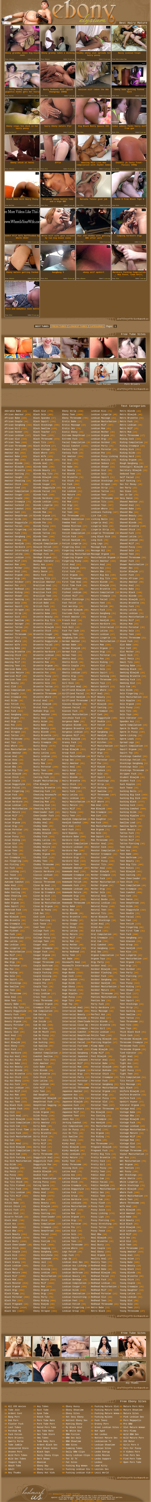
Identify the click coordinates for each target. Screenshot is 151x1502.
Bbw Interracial (14, 938)
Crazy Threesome (43, 1000)
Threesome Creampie (131, 1042)
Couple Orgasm (42, 979)
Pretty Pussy (98, 1168)
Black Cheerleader (15, 1245)
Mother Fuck (98, 878)
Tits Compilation (130, 1077)
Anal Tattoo (12, 735)
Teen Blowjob (127, 871)
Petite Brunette (100, 1025)
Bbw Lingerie (12, 948)
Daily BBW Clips (75, 1452)
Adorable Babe (13, 411)
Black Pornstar (14, 1297)
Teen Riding (127, 986)
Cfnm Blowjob (41, 784)
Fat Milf (67, 498)
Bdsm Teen (10, 1000)
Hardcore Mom (70, 850)
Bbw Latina (11, 941)
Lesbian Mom (98, 428)
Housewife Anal (71, 962)
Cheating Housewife (45, 795)
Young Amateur (128, 1252)
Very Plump (129, 1431)
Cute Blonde (40, 1070)
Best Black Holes (47, 1448)
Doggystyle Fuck (43, 1161)
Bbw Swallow (12, 986)
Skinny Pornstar (129, 627)
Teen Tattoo (127, 1018)
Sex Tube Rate (45, 1431)
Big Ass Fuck (12, 1084)
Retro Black (98, 1311)
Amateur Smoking (14, 599)
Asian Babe (11, 763)
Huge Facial (69, 990)
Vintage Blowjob (129, 1119)
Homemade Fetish (71, 882)
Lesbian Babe (70, 1269)
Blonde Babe (40, 467)
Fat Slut (67, 508)
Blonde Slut (40, 529)
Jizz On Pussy (70, 1129)
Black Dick (11, 1255)
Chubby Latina (42, 840)
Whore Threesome (129, 1203)
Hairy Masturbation (73, 802)
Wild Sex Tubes (18, 1382)
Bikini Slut (12, 1213)
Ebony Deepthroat (44, 1231)
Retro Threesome (129, 435)
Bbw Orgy (10, 962)
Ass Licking (12, 871)
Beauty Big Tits (14, 1007)
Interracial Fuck (72, 1049)
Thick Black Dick (130, 1032)
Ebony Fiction (45, 1469)
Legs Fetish (69, 1252)
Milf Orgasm (98, 749)
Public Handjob (100, 1185)
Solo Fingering (129, 693)
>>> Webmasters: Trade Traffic (64, 1494)
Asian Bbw (10, 767)
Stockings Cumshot (131, 756)
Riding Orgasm (128, 460)
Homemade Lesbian (72, 889)
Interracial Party (73, 1077)
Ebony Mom (39, 1286)
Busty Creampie (42, 742)
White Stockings (129, 1185)
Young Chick (127, 1279)
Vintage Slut (127, 1143)
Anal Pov (10, 725)
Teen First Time (129, 931)
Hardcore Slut (70, 861)
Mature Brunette (100, 589)
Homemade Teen (70, 899)
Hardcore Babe (70, 836)
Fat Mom (66, 502)
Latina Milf (69, 1210)
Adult (103, 1382)
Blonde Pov (40, 522)
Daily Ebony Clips (48, 1455)
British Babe (41, 603)
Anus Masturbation (15, 749)
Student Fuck (127, 781)
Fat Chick (68, 481)
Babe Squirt (12, 906)
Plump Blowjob (99, 1049)
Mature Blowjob (100, 585)
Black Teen (40, 435)
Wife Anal (125, 1206)
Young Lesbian (128, 1297)
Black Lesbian (13, 1265)
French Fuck (69, 624)
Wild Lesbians (128, 1231)
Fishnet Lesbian (71, 592)
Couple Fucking (42, 972)
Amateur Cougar (14, 495)
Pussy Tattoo (98, 1227)
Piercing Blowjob (101, 1039)
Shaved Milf (127, 543)
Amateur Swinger (14, 624)
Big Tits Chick (14, 1182)
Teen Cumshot (127, 892)
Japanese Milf (70, 1112)
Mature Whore (98, 690)
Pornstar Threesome (102, 1109)
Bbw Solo (10, 976)
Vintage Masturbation (132, 1129)
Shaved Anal (127, 505)
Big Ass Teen (12, 1102)
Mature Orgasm (99, 648)
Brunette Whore (42, 697)
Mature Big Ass (100, 575)
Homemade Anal (70, 871)
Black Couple (12, 1252)
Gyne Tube (43, 1413)
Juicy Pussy (69, 1140)
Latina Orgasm (70, 1217)
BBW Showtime (73, 1441)
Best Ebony (11, 1046)
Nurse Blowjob (99, 917)
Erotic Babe (69, 421)
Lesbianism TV (103, 1441)
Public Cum (97, 1178)
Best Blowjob (12, 1042)
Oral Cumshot (98, 945)
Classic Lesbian (43, 875)
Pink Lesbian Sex (133, 1417)
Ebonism (41, 1462)
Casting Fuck (41, 777)
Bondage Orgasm (42, 557)
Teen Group (126, 945)
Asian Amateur (13, 753)
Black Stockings (43, 425)
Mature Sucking (100, 676)
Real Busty (97, 1245)
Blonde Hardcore (43, 498)
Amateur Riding (14, 592)
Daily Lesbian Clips (78, 1455)
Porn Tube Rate (46, 1420)
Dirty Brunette (42, 1133)
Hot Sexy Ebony (75, 1417)
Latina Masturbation (74, 1206)
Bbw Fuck (10, 934)
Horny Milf (68, 938)
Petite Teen (98, 1035)
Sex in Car (126, 495)
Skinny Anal (127, 585)
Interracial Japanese (75, 1056)
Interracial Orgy (72, 1074)
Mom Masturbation (101, 826)
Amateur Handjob (14, 543)
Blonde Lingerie (43, 505)
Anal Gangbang (13, 714)
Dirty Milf (40, 1143)
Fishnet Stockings (73, 599)
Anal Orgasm (12, 718)
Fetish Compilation (73, 533)
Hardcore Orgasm (71, 854)
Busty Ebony (40, 746)
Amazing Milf (12, 662)
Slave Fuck (126, 641)
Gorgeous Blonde (71, 725)
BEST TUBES (42, 326)
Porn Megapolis (132, 1420)
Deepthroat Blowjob (45, 1098)
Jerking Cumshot (71, 1122)
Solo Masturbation (131, 697)
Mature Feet (98, 603)
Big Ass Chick (13, 1077)
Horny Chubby (70, 920)
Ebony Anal (40, 1192)
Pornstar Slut (99, 1102)
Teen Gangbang (128, 938)
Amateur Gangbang (15, 536)
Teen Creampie (128, 889)
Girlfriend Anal (71, 686)
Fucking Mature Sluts (107, 1406)
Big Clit (10, 1112)
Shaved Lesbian (129, 540)
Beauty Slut (12, 1032)
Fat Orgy (67, 505)
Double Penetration (45, 1178)
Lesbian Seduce (100, 463)
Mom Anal (96, 805)
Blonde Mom (40, 512)
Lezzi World (102, 1473)
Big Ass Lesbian (14, 1088)
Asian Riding (12, 840)
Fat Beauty (68, 470)
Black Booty (12, 1241)
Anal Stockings (14, 728)
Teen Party (126, 972)
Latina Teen (69, 1241)
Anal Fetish (12, 704)
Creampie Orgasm (43, 1004)
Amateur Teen (12, 631)
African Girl (12, 428)
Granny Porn (102, 1424)
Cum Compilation (43, 1011)
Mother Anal (98, 868)
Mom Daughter (98, 819)
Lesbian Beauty (71, 1276)
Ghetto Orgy (69, 676)
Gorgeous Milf (70, 735)
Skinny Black (127, 592)
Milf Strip (97, 784)
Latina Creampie (71, 1185)
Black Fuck (11, 1259)
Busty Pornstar (42, 767)
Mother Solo (98, 892)
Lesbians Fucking (101, 512)
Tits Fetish (127, 1081)
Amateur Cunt (12, 512)
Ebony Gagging (42, 1248)
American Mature (14, 672)
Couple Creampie (43, 969)
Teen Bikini (127, 868)
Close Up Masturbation (47, 903)
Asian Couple (12, 781)
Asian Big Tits (14, 770)
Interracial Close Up (75, 1025)
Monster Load (98, 857)
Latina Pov (68, 1227)
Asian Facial (12, 788)
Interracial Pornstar (75, 1081)
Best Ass (10, 1039)
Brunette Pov (41, 672)
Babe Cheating (13, 896)
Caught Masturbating (46, 781)
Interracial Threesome (75, 1088)
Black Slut (40, 411)
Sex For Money (128, 484)
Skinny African (129, 578)
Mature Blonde (99, 582)
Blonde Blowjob (42, 477)
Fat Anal (67, 460)
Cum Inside (40, 1021)
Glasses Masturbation (75, 714)
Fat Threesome (70, 515)
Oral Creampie (99, 938)
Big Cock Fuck (13, 1133)
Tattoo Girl (127, 836)
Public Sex (97, 1192)
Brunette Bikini (43, 624)
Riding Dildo (127, 453)
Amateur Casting (14, 474)
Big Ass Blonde (14, 1070)
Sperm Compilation (131, 725)
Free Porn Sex (131, 1455)
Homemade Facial (71, 878)
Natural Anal (98, 896)
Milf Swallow (98, 791)
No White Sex (73, 1431)
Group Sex (68, 760)
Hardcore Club (70, 840)
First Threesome (71, 578)
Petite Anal (98, 1018)
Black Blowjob (13, 1238)
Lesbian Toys (98, 505)
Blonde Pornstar (43, 519)
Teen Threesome (129, 1021)
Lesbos (98, 1462)
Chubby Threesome (44, 864)
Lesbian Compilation (74, 1283)
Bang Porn (103, 358)
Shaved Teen (127, 554)
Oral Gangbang (99, 948)
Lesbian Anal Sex (72, 1262)
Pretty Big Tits (100, 1154)
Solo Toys (125, 714)
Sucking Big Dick (130, 798)
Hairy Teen (68, 815)
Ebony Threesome (71, 418)
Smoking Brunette (130, 676)
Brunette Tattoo (43, 686)
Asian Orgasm (12, 822)
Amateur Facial (14, 526)
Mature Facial (99, 599)
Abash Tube (75, 1382)
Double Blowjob (42, 1171)
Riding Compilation (131, 442)
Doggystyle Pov (42, 1164)
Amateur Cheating (15, 481)
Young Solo (126, 1304)
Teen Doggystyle (129, 910)
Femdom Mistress (71, 526)
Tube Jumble (46, 1357)
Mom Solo (96, 833)
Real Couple (98, 1248)
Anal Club (10, 686)
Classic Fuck (41, 868)
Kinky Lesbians (71, 1154)
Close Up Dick (42, 896)
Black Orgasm (12, 1286)
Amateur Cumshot (14, 508)
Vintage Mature (129, 1133)
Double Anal (40, 1168)
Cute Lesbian (41, 1084)
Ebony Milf (40, 1283)
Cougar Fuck (40, 952)
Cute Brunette (42, 1074)
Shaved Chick (127, 529)
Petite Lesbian (100, 1032)
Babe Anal (10, 885)
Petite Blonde (99, 1021)
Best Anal (10, 1035)
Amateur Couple (14, 498)
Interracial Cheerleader (77, 1021)
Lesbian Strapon (100, 484)
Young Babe (126, 1262)
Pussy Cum (97, 1199)
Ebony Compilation (44, 1224)
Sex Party (125, 488)
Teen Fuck (125, 934)
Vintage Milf (127, 1136)
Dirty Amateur (42, 1122)
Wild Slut (125, 1241)
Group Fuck (68, 753)
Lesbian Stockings (102, 481)
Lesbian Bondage (71, 1279)
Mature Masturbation (103, 641)
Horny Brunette (71, 917)
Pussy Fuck (97, 1206)
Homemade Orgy (70, 896)
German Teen (69, 655)
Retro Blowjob (128, 414)
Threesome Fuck (129, 1046)
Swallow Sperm (128, 826)
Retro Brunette (129, 418)
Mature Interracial (102, 627)
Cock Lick (39, 917)
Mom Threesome (99, 840)
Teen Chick (126, 882)
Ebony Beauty (41, 1203)
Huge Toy (67, 1004)
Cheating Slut (42, 805)
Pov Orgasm (97, 1133)
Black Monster (13, 1283)
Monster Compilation (103, 850)
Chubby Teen (40, 861)
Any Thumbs (132, 1382)
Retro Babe (97, 1307)
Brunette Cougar (43, 634)
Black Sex (10, 1311)
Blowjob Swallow (43, 550)
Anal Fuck (10, 711)
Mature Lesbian (100, 634)
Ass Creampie (12, 857)
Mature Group (98, 617)
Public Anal (98, 1175)
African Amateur (14, 414)
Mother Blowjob (100, 871)
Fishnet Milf (70, 596)
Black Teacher (42, 432)
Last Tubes (46, 383)
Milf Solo (97, 774)
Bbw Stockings (13, 983)
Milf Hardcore (99, 739)
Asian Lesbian (13, 805)
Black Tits (40, 442)
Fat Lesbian (69, 491)
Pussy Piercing (100, 1220)
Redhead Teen (98, 1300)
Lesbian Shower (100, 467)
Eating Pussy (41, 1182)
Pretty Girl (98, 1164)
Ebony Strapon (42, 1311)
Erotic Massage (71, 425)
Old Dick (96, 931)
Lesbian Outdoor (100, 442)
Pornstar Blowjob (101, 1067)
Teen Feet (125, 920)
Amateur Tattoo (14, 627)
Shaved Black (127, 519)
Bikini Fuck (12, 1210)
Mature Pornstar (100, 655)
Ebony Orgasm (41, 1290)
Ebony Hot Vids (46, 1473)
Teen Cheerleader (130, 878)
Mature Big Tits (100, 578)
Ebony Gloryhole (43, 1255)
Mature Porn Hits (133, 1406)
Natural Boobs (99, 899)
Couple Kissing (42, 976)
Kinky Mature (70, 1157)
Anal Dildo (11, 700)
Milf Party (97, 756)
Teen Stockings (129, 1004)
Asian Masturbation (16, 808)
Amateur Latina (14, 554)
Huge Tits (68, 1000)
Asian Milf (11, 815)
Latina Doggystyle (73, 1189)
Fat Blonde (68, 474)
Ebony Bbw (39, 1199)
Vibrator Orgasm (129, 1105)
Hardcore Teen (70, 864)
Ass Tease (10, 875)
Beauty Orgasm (13, 1021)
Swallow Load (127, 822)
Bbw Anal (10, 913)
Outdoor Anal (98, 965)
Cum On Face (40, 1028)
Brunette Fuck (42, 648)
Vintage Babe (127, 1112)
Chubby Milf (40, 850)
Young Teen (126, 1307)
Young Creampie (129, 1286)
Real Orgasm (98, 1255)
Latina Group (70, 1196)
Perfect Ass (98, 1014)
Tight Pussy (127, 1070)
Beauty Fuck (12, 1014)
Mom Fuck (96, 822)
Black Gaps (43, 1452)
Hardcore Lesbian (72, 847)
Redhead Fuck (98, 1279)
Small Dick (126, 655)
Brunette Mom (41, 662)
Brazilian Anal (42, 585)
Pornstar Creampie (102, 1077)
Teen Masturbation (131, 959)
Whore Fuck (126, 1192)
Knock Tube (43, 1417)
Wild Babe (125, 1217)
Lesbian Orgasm (100, 435)
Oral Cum (96, 941)
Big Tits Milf (13, 1196)
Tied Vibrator (128, 1053)
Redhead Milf (98, 1290)
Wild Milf (125, 1234)
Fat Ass (66, 463)
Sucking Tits (127, 819)
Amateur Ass (12, 453)
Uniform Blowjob (129, 1091)
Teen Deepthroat (129, 903)
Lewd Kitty (101, 1466)
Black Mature (12, 1272)
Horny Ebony (69, 927)
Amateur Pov (12, 585)
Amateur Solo (12, 603)
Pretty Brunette (100, 1157)
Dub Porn (132, 358)
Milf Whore (97, 802)
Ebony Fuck (40, 1245)
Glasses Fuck (70, 711)
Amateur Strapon (14, 610)
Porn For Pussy (132, 1448)
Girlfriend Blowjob (73, 690)
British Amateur (43, 599)
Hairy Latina (70, 795)
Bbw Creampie (12, 924)
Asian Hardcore (14, 802)
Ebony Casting (42, 1213)
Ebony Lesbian (42, 1272)
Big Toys (10, 1199)
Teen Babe (125, 854)
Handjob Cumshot (71, 822)
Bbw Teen (10, 990)
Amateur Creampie (15, 502)
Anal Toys (10, 742)
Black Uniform (42, 446)
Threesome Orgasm (130, 1049)
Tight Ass (125, 1063)
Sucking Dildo (128, 812)
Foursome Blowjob (72, 610)
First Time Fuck (71, 585)
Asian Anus (11, 760)
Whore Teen (126, 1199)
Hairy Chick (69, 784)
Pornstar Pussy (100, 1098)
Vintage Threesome (131, 1150)
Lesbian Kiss (98, 411)
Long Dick (97, 540)
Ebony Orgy (40, 1293)
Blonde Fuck (40, 495)
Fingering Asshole (73, 550)
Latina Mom (68, 1213)
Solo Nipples (127, 700)
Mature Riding (99, 662)
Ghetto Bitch (70, 662)
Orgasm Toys (98, 959)
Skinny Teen (127, 634)
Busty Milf (40, 760)
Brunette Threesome (45, 693)
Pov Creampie (98, 1119)
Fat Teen (67, 512)
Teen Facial (127, 917)
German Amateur (71, 641)
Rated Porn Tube (46, 1427)
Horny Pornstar (71, 948)
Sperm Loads (127, 739)
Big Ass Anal (12, 1056)
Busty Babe (40, 725)
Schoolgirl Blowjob (131, 467)
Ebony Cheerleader (44, 1217)
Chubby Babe (40, 826)
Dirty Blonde (41, 1129)
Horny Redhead (70, 952)
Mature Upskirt (100, 686)
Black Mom (10, 1279)
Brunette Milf (42, 658)
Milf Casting (98, 707)
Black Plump (12, 1293)
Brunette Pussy (42, 676)
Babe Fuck (10, 899)
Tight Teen (126, 1074)
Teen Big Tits (128, 864)
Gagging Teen (70, 634)
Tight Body (126, 1067)
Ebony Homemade (42, 1259)
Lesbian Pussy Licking (104, 456)
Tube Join (46, 358)
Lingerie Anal (99, 522)
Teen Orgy (125, 965)
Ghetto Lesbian (71, 672)
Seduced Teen (127, 474)
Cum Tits (39, 1049)
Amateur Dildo (13, 519)
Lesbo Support (103, 1459)
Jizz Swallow (70, 1136)
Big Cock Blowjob (15, 1119)
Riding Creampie (129, 446)
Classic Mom (40, 878)
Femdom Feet (69, 522)
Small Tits (126, 662)
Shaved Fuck (127, 533)
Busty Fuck (40, 749)
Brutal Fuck (40, 707)
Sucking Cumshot (129, 808)
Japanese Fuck (70, 1105)
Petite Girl (98, 1028)
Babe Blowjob (12, 889)
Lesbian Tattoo (100, 491)
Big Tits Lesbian (15, 1192)
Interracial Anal (72, 1007)
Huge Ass (67, 969)
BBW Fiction (73, 1434)
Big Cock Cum (12, 1126)
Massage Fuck (98, 547)
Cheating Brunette (44, 788)
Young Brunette (129, 1276)
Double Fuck (40, 1175)
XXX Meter (129, 1441)
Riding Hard (127, 456)
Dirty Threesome (43, 1154)
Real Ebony (97, 1252)
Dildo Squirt (41, 1119)
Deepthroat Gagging (45, 1105)
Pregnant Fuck (99, 1150)
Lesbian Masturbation (104, 421)
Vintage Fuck (127, 1122)
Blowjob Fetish (42, 547)
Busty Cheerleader (44, 739)
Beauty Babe (12, 1004)
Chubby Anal (40, 822)
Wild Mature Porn (133, 1438)
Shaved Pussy (127, 547)
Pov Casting (98, 1115)
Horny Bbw (68, 910)
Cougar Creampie (43, 948)
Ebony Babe (40, 1196)
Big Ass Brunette (15, 1074)
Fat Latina (68, 488)
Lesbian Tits (98, 502)
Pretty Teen (98, 1171)
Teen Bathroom (128, 857)
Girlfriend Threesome (75, 700)
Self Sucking (127, 481)
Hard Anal (68, 826)
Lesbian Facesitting (74, 1297)
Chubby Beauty (42, 829)
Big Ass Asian (13, 1060)
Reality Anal (98, 1259)
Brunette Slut (42, 679)
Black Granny (12, 1262)
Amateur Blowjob (14, 467)
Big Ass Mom (12, 1095)
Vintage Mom (127, 1140)
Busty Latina (41, 753)
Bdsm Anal (10, 997)
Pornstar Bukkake (101, 1070)
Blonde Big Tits (43, 474)
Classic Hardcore (44, 871)
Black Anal (11, 1220)
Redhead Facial (100, 1276)
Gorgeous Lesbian (72, 732)
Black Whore (40, 453)
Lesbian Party (99, 446)
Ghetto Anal (69, 658)
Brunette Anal (42, 610)
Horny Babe (68, 906)
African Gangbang (15, 425)
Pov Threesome (99, 1143)
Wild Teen (125, 1245)
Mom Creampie (98, 812)
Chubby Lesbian (42, 843)
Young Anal (126, 1255)
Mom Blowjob (98, 808)
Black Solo (40, 414)
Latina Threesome (72, 1245)
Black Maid (11, 1269)
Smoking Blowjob (129, 672)
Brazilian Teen (42, 596)
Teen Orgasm (127, 962)
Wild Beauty (127, 1220)
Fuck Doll (68, 627)
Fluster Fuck (18, 383)
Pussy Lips (97, 1217)
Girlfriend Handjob (73, 697)
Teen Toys (125, 1028)
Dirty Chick (40, 1136)
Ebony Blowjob (42, 1206)
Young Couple (127, 1283)
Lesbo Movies (102, 1455)
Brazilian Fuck (42, 592)
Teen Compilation (130, 885)
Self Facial (127, 477)
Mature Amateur (100, 561)
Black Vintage (42, 449)
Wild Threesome (129, 1248)
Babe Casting (12, 892)
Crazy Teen (40, 997)
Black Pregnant (14, 1304)
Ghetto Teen (69, 679)
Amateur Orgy (12, 578)
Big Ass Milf (12, 1091)
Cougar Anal (40, 945)
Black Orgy (11, 1290)
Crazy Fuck (40, 990)
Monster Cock (98, 847)
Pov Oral (96, 1129)
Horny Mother (70, 945)
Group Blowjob (70, 749)
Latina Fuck (69, 1192)
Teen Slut (125, 993)
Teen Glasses (127, 941)
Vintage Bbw (127, 1115)
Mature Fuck (98, 610)
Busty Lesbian (42, 756)
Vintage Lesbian (129, 1126)
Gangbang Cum (70, 638)
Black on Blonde (43, 460)
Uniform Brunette (130, 1095)
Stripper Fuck (128, 774)
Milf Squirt (98, 777)
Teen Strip (126, 1007)
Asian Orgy (11, 826)
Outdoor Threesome (102, 993)
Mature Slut (98, 665)
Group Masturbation (73, 756)
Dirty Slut (40, 1147)
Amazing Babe (12, 648)
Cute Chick (40, 1077)
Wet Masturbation (130, 1161)
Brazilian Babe (42, 589)
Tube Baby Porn (46, 1441)
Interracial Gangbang (75, 1053)
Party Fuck (97, 1004)
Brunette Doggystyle (46, 641)
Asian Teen (11, 850)
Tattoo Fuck (127, 833)
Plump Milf (97, 1053)
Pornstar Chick (100, 1074)
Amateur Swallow (14, 620)
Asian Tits (11, 854)
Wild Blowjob (127, 1227)
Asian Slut (11, 843)
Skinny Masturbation (132, 617)
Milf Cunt (97, 714)
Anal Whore (11, 746)
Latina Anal (69, 1171)
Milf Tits (97, 798)
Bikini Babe (12, 1203)
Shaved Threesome (130, 557)
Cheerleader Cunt (44, 812)
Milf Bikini (98, 700)
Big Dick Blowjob (15, 1147)
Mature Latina (99, 631)
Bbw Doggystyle (14, 927)
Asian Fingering (14, 791)
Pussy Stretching (101, 1224)
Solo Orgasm (127, 704)
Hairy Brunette (71, 781)
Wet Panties (127, 1168)
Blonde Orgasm (42, 515)
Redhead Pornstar (101, 1293)
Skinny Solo (127, 631)
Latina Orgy (69, 1220)
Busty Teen (40, 770)
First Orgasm (70, 575)
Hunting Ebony (74, 1424)
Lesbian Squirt (100, 477)
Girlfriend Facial (73, 693)
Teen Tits (125, 1025)
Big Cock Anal (13, 1115)
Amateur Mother (14, 568)
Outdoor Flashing (101, 972)
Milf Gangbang (99, 732)
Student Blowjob (129, 777)
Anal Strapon (12, 732)
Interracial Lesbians (75, 1060)
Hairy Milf (68, 808)
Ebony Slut (40, 1307)
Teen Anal (125, 847)
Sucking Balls (128, 791)
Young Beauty (127, 1265)
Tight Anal (126, 1056)
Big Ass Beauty (14, 1067)
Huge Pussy (68, 997)
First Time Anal (71, 582)
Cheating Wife (42, 808)
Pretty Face (98, 1161)
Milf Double (98, 721)
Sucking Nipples (129, 815)
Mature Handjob (100, 620)
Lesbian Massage (100, 418)
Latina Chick (70, 1182)
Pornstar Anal (99, 1060)
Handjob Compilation (74, 819)
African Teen (12, 442)
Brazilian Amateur (44, 582)
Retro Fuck (126, 421)
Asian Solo (11, 847)
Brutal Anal (40, 700)
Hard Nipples (70, 833)
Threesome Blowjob (131, 1039)
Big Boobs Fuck (14, 1109)
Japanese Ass (70, 1095)
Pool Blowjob (98, 1056)
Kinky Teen (68, 1161)
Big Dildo (10, 1164)
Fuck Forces (103, 383)
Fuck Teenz (101, 1420)
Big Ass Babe (12, 1063)
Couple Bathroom (43, 965)
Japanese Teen (70, 1115)
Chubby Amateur (42, 819)
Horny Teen (68, 955)
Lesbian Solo (98, 474)
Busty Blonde (41, 732)
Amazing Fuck (12, 658)
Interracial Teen (72, 1084)
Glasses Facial (71, 707)
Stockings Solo (129, 767)
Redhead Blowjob (100, 1272)
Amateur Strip (13, 613)
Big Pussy (10, 1175)
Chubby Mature (42, 847)
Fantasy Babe (70, 449)
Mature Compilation (102, 592)
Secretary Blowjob (131, 470)
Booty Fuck (40, 575)
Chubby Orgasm (42, 854)
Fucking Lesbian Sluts (79, 1469)
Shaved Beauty (128, 515)
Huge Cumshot (70, 979)
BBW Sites (71, 1445)
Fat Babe (67, 467)
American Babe (13, 669)
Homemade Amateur (72, 868)
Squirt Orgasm (128, 749)
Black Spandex (42, 418)
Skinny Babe (127, 589)
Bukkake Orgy (41, 711)
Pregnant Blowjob (101, 1147)
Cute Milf (39, 1088)
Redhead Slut (98, 1297)
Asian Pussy (12, 836)
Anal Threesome (14, 739)
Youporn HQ (46, 1382)
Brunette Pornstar (44, 669)
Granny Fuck (69, 742)
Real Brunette (99, 1241)
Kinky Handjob (70, 1150)
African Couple (14, 421)
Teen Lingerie (128, 955)
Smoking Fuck (127, 679)
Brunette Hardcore (44, 652)
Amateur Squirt (14, 606)
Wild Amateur (127, 1213)
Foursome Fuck (70, 613)
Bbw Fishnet (12, 931)
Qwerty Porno (18, 1357)
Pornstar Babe (99, 1063)
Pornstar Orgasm (100, 1091)
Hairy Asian (69, 770)
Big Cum (9, 1140)
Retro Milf (126, 428)
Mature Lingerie (100, 638)
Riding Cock (127, 439)
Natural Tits (98, 913)
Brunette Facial (43, 645)
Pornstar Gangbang (102, 1084)
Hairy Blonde (70, 777)
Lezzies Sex (102, 1469)
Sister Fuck (127, 575)
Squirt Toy (126, 753)
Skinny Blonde (128, 596)
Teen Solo (125, 997)
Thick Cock (126, 1035)
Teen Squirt (127, 1000)
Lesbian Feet (70, 1300)
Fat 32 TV (71, 1459)
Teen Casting (127, 875)
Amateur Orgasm (14, 575)
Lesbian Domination (73, 1293)
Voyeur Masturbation (132, 1154)
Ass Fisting (12, 864)
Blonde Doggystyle (44, 488)
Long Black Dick (100, 536)
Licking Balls (99, 519)
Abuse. (99, 1501)
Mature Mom (97, 645)
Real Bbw (96, 1234)
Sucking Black (128, 802)
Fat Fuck (67, 484)
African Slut (12, 439)
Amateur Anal (12, 449)
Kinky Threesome (71, 1164)
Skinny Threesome (130, 638)
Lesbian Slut (98, 470)
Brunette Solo (42, 683)
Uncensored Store (75, 1357)
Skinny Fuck (127, 606)
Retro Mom (125, 432)
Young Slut (126, 1300)
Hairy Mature (70, 805)
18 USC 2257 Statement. (83, 1501)
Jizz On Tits (70, 1133)
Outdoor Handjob (100, 983)
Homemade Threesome (73, 903)
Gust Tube (43, 1410)
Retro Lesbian (128, 425)
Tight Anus (126, 1060)
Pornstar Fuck (99, 1081)
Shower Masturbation (132, 564)
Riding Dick (127, 449)
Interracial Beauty (73, 1014)
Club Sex (39, 913)
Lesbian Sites (103, 1448)
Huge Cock (68, 976)
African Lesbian (14, 435)
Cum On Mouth (41, 1032)
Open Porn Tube (132, 1462)
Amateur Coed (12, 488)
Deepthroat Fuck (43, 1102)
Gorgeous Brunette (73, 728)
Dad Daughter (41, 1095)
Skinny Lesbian (129, 613)
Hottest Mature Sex (106, 1438)
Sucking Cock (127, 805)
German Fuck (69, 652)
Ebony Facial (41, 1234)
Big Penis (10, 1171)
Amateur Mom (12, 564)
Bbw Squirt (11, 979)
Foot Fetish (69, 603)
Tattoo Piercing (129, 843)
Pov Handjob (98, 1122)
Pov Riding (97, 1136)
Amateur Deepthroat (16, 515)
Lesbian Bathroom (72, 1272)
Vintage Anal (127, 1109)
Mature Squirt (99, 672)
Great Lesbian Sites (107, 1427)
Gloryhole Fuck (71, 718)
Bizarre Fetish (14, 1217)
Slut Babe (125, 645)
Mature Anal (98, 564)
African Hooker (14, 432)
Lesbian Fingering (73, 1307)
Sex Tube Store (46, 1434)
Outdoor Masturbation (104, 986)
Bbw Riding (11, 972)
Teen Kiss (125, 952)
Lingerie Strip (100, 529)
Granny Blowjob (71, 739)
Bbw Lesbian (12, 945)
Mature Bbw (97, 571)
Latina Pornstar (71, 1224)
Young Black (127, 1269)
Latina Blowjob (71, 1178)
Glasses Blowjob (71, 704)
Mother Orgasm (99, 885)
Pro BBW (127, 1424)
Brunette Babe (42, 613)
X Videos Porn (131, 1452)
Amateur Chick (13, 484)
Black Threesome (43, 439)
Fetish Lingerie (71, 543)
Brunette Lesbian (44, 655)
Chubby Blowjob (42, 833)
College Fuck (41, 931)
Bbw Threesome (13, 993)
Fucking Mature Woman (107, 1413)
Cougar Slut (40, 959)
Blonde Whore (41, 540)
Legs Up (66, 1259)
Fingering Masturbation (76, 554)
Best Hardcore (13, 1053)
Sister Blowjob (129, 571)
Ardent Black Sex (47, 1445)
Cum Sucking (40, 1042)
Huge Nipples (70, 993)
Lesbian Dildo (70, 1290)
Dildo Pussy (40, 1115)
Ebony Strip (69, 411)
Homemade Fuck (70, 885)
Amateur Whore (13, 641)
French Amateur (71, 617)
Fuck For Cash (70, 631)
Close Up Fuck (42, 899)
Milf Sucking (98, 788)
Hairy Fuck (68, 791)
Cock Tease (40, 924)
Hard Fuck (68, 829)
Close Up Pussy (42, 910)
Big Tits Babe (13, 1178)
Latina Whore (70, 1248)
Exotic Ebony (70, 432)
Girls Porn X (131, 1445)
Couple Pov (40, 983)
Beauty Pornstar (14, 1025)
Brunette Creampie (44, 638)
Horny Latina (70, 931)
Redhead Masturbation (104, 1286)
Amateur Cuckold (14, 505)
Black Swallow (42, 428)
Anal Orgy (10, 721)
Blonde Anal (40, 463)
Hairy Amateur (70, 763)
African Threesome (15, 446)
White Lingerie (129, 1182)
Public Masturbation (103, 1189)
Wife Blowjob (127, 1210)
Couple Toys (40, 986)
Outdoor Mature (100, 990)
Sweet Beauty (127, 829)
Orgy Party (97, 962)
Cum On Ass (40, 1025)
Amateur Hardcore (15, 547)
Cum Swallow (40, 1046)
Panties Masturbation (104, 997)
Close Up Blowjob (44, 889)
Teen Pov (125, 979)
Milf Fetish (98, 725)
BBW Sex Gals (73, 1438)
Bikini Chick (12, 1206)
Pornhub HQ (75, 383)
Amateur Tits (12, 638)
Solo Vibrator (128, 718)
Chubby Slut (40, 857)
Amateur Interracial (17, 550)
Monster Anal (98, 843)
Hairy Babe (68, 774)
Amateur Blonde (14, 463)
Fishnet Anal (70, 589)
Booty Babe (40, 568)
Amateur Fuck (12, 533)
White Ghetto (127, 1178)
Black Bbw (10, 1231)
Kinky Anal (68, 1143)
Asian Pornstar (14, 829)
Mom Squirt (97, 836)
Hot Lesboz (101, 1434)
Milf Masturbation (102, 746)
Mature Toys (98, 683)
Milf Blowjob (98, 704)
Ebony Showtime (75, 1410)
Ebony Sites (73, 1413)
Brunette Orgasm (43, 665)
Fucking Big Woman (76, 1466)
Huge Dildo (68, 983)
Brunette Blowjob (44, 627)
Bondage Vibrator (44, 561)
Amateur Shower (14, 596)
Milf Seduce (98, 770)
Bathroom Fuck (13, 910)
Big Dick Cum (12, 1154)
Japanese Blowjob (72, 1102)
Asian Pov (10, 833)
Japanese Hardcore (73, 1109)
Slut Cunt (125, 648)
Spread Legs (127, 742)
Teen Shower (127, 990)
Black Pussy (12, 1307)
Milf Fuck (97, 728)
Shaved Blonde (128, 522)
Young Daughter (129, 1290)
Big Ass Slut (12, 1098)
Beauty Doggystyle (15, 1011)
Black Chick (12, 1248)
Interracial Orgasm (73, 1070)
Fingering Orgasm (72, 557)
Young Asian (127, 1259)
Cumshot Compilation (46, 1053)
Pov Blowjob (98, 1112)
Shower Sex (126, 568)
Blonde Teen (40, 536)
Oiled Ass (97, 927)
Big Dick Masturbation (18, 1161)
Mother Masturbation (103, 882)
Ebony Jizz (40, 1265)
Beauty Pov (11, 1028)
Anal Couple (12, 693)
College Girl (41, 934)
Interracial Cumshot (74, 1032)
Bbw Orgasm (11, 959)
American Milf (13, 676)
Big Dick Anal (13, 1143)
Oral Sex (96, 952)
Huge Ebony (68, 986)
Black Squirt (41, 421)
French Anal (69, 620)
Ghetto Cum (68, 669)
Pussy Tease (98, 1231)
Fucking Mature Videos (108, 1410)
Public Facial (99, 1182)
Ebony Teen (68, 414)
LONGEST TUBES (78, 326)
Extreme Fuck (70, 439)
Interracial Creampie (75, 1028)
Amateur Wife (12, 645)
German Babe (69, 645)
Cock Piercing (42, 920)
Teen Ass (125, 850)
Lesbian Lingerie (101, 414)
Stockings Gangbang (131, 763)
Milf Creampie (99, 711)
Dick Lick (39, 1109)
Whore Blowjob (128, 1189)
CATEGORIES (97, 326)
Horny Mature (70, 934)
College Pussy (42, 938)
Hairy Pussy (69, 812)
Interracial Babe (72, 1011)
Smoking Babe (127, 665)
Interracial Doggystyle (76, 1039)
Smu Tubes (43, 1438)
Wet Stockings (128, 1175)
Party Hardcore (100, 1007)
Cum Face (39, 1018)
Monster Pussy (99, 861)
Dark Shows (43, 1459)
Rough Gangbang (129, 463)
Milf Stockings (100, 781)
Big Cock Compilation (17, 1122)
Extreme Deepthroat (73, 435)
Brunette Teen (42, 690)
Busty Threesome (43, 774)
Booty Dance (40, 571)
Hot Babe (67, 959)
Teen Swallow (127, 1014)
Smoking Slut (127, 683)
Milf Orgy (97, 753)
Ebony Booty (40, 1210)
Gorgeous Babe (70, 721)
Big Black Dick (14, 1105)
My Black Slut (74, 1427)
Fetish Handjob (71, 540)
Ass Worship (12, 878)
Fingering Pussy (71, 561)
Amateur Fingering (15, 529)
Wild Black (126, 1224)
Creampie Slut (42, 1007)
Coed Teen (39, 927)
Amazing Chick (13, 655)
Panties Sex (98, 1000)
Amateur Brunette (15, 470)
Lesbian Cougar (71, 1286)
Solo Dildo (126, 690)
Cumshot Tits (41, 1060)
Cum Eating (40, 1014)
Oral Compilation (101, 934)
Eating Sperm (41, 1185)
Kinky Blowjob (70, 1147)
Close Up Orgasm (43, 906)
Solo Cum (125, 686)
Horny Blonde (70, 913)
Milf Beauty (98, 697)
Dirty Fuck (40, 1140)
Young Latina (127, 1293)
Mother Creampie (100, 875)
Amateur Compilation (17, 491)
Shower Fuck (127, 561)
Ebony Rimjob (41, 1304)
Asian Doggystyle (15, 784)
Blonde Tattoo (42, 533)
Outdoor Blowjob (100, 969)
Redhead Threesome (102, 1304)
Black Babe (11, 1227)
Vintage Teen (127, 1147)
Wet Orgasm (126, 1164)
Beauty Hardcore (14, 1018)
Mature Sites (131, 1413)
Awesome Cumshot (14, 882)
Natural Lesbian (100, 903)
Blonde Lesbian (42, 502)
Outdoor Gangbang (101, 979)
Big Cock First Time (17, 1129)
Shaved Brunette (129, 526)
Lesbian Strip (99, 488)
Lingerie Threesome (102, 533)
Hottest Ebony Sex (76, 1420)
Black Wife (40, 456)
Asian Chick (12, 777)
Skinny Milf (127, 620)
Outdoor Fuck (98, 976)
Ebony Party (40, 1297)
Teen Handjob (127, 948)
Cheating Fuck (42, 791)
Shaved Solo (127, 550)
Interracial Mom (71, 1067)
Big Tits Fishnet (15, 1185)
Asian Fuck (11, 795)
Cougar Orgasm (42, 955)
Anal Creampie (13, 697)
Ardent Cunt (75, 358)
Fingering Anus (71, 547)
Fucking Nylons (103, 1417)
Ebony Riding (41, 1300)
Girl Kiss (68, 683)
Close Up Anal (42, 885)
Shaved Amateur (129, 502)
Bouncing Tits (42, 578)
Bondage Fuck (41, 554)
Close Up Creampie (44, 892)
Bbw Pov (9, 969)
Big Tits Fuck (13, 1189)
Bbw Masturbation (15, 952)
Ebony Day (43, 1466)
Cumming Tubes (74, 1448)
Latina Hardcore (71, 1199)
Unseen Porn (103, 1357)
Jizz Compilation (72, 1126)
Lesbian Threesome (102, 498)
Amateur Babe (12, 456)
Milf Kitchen (98, 742)
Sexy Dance (126, 498)
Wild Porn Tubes (132, 1357)
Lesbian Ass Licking (74, 1265)
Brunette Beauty (43, 617)
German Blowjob (71, 648)
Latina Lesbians (71, 1203)
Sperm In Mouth (129, 728)
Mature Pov (97, 658)
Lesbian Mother (100, 432)
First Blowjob (70, 568)
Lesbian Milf (98, 425)
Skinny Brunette (129, 603)
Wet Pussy (125, 1171)
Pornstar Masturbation (104, 1088)
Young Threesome (129, 1311)
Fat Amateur (69, 456)
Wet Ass (124, 1157)
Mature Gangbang (100, 613)
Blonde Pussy (41, 526)
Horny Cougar (70, 924)
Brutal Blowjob (42, 704)
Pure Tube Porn (46, 1424)
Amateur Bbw (12, 460)
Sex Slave (125, 491)
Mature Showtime (133, 1410)
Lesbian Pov (98, 453)
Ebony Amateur (42, 1189)
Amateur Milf (12, 561)
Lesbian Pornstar (101, 449)
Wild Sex (125, 1238)
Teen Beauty (127, 861)
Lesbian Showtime (105, 1445)
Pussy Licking (99, 1213)
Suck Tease (126, 788)
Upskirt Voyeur (129, 1102)
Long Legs (97, 543)
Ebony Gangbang (42, 1252)
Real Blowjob (98, 1238)
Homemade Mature (71, 892)
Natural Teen (98, 910)
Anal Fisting (12, 707)
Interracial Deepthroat (76, 1035)
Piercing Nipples (101, 1042)
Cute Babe (39, 1067)
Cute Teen (39, 1091)
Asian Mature (12, 812)
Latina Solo (69, 1234)
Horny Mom (68, 941)
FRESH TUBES (58, 326)
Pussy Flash (98, 1203)
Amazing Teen (12, 665)
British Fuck (41, 606)
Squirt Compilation (131, 746)
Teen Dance (126, 899)
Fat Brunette (70, 477)
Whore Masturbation (131, 1196)
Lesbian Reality (100, 460)
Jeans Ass (68, 1119)
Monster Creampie (101, 854)
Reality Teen (98, 1262)
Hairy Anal (68, 767)
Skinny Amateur (129, 582)
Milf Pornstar (99, 760)
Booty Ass (39, 564)
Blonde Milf (40, 508)
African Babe (12, 418)
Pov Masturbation (101, 1126)
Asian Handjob (13, 798)
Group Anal (68, 746)
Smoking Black (128, 669)
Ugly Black (126, 1088)
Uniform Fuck (127, 1098)
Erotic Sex (68, 428)
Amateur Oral (12, 571)
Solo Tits (125, 711)
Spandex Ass (127, 721)
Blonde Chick (41, 481)
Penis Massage (99, 1011)
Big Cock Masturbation (18, 1136)
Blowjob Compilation (46, 543)
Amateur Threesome (15, 634)
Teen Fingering (129, 927)
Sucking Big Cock (130, 795)
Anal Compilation (15, 690)
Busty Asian (40, 721)
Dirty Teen (40, 1150)
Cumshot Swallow (43, 1056)
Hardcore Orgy (70, 857)
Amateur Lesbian (14, 557)
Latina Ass (68, 1175)
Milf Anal (97, 693)
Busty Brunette (42, 735)
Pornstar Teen (99, 1105)
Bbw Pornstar (12, 965)
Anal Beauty (12, 683)
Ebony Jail (40, 1262)
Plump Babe (97, 1046)
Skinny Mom (126, 624)
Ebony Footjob (42, 1241)
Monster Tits (98, 864)
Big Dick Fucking (15, 1157)
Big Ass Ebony (13, 1081)
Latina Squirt (70, 1238)
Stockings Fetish (130, 760)
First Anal (68, 564)
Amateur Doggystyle (16, 522)
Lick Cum (96, 515)
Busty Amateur (42, 714)
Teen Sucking (127, 1011)
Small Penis (127, 658)
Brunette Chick (42, 631)
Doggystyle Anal (43, 1157)
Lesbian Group (70, 1311)
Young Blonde (127, 1272)
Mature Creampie (100, 596)
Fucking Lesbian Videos (80, 1473)
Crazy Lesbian (42, 993)
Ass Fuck (10, 868)
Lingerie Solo (99, 526)
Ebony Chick (40, 1220)
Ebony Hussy (73, 1406)
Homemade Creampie (73, 875)
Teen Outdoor (127, 969)
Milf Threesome (100, 795)
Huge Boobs (68, 972)
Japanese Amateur (72, 1091)
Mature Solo (98, 669)
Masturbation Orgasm (103, 557)
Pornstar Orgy (99, 1095)
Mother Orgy (98, 889)
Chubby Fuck (40, 836)
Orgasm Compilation (102, 955)
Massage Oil (98, 550)
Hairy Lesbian (70, 798)
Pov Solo (96, 1140)
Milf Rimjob (98, 767)
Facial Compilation (73, 442)
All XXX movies (18, 358)
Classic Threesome (44, 882)
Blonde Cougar (42, 484)
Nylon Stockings (100, 920)
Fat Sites (71, 1462)
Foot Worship (70, 606)
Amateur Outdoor (14, 582)
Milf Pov (96, 763)
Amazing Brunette (15, 652)
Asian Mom (10, 819)
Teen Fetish (127, 924)
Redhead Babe (98, 1269)
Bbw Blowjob (12, 917)
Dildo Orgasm (41, 1112)
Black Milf (11, 1276)
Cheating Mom (41, 802)
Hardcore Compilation (75, 843)
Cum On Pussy (41, 1035)
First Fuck (68, 571)
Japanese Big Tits (73, 1098)
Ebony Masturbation (45, 1276)
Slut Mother (127, 652)
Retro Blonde (127, 411)
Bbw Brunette (12, 920)
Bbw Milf (10, 955)
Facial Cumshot (71, 446)
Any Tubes (43, 1406)
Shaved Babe (127, 508)
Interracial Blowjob (74, 1018)
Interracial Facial (73, 1042)
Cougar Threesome (44, 962)
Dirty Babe (40, 1126)
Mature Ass (97, 568)
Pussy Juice (98, 1210)
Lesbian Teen (98, 495)
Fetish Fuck (69, 536)
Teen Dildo (126, 906)
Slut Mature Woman (134, 1427)
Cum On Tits (40, 1039)
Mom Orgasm (97, 829)
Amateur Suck (12, 617)
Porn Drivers (132, 383)
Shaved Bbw (126, 512)
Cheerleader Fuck (44, 815)
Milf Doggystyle (100, 718)
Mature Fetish (99, 606)
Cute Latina (40, 1081)
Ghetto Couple (70, 665)
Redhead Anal (98, 1265)
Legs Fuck (68, 1255)
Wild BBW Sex (131, 1434)
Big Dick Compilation (17, 1150)
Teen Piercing (128, 976)
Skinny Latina (128, 610)
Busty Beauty (41, 728)
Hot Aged (100, 1431)
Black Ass (10, 1224)
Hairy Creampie (71, 788)
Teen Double (127, 913)
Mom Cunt (96, 815)
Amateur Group (13, 540)
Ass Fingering (13, 861)
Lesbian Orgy (98, 439)
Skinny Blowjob (129, 599)
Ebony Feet (40, 1238)
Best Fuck (10, 1049)
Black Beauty (12, 1234)
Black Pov (10, 1300)
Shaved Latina (128, 536)
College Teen (41, 941)
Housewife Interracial (75, 965)
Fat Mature (68, 495)
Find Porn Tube (132, 1459)
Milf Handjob (98, 735)
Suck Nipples (127, 784)
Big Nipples (12, 1168)
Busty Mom (39, 763)
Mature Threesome (101, 679)
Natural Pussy (99, 906)
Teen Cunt (125, 896)
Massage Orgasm (100, 554)
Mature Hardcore (100, 624)
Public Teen (98, 1196)
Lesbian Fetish (71, 1304)
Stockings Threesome (132, 770)
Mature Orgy (98, 652)
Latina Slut (69, 1231)
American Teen (13, 679)
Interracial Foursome (75, 1046)
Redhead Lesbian (100, 1283)
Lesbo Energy (102, 1452)
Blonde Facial (42, 491)
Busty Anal (40, 718)
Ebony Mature (41, 1279)
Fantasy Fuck (70, 453)
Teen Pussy (126, 983)
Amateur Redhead (14, 589)
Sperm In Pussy (129, 732)
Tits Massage (127, 1084)
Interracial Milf (72, 1063)
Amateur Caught (14, 477)
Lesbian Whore (99, 508)
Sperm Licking (128, 735)
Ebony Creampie (42, 1227)
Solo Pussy (126, 707)
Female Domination (73, 519)
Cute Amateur (41, 1063)
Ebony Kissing (42, 1269)
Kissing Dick (70, 1168)
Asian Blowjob (13, 774)
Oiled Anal (97, 924)
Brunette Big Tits (44, 620)
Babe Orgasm (12, 903)
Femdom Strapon (71, 529)
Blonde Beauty (42, 470)
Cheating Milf (42, 798)
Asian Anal (11, 756)
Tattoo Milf (127, 840)
